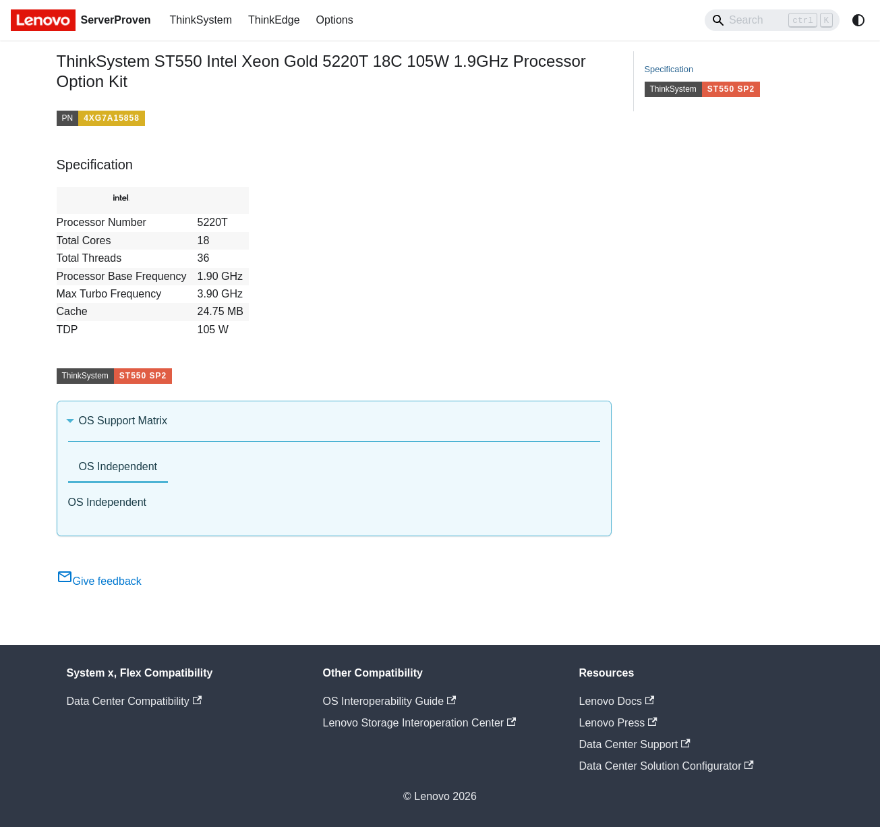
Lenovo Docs (617, 701)
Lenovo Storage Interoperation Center (420, 723)
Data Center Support (635, 744)
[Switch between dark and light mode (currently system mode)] (858, 20)
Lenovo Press (618, 723)
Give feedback (99, 581)
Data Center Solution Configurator (666, 766)
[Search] (772, 20)
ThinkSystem (201, 20)
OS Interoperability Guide (390, 701)
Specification (669, 69)
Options (334, 20)
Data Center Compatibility (134, 701)
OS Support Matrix (123, 420)
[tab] (118, 468)
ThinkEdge (274, 20)
